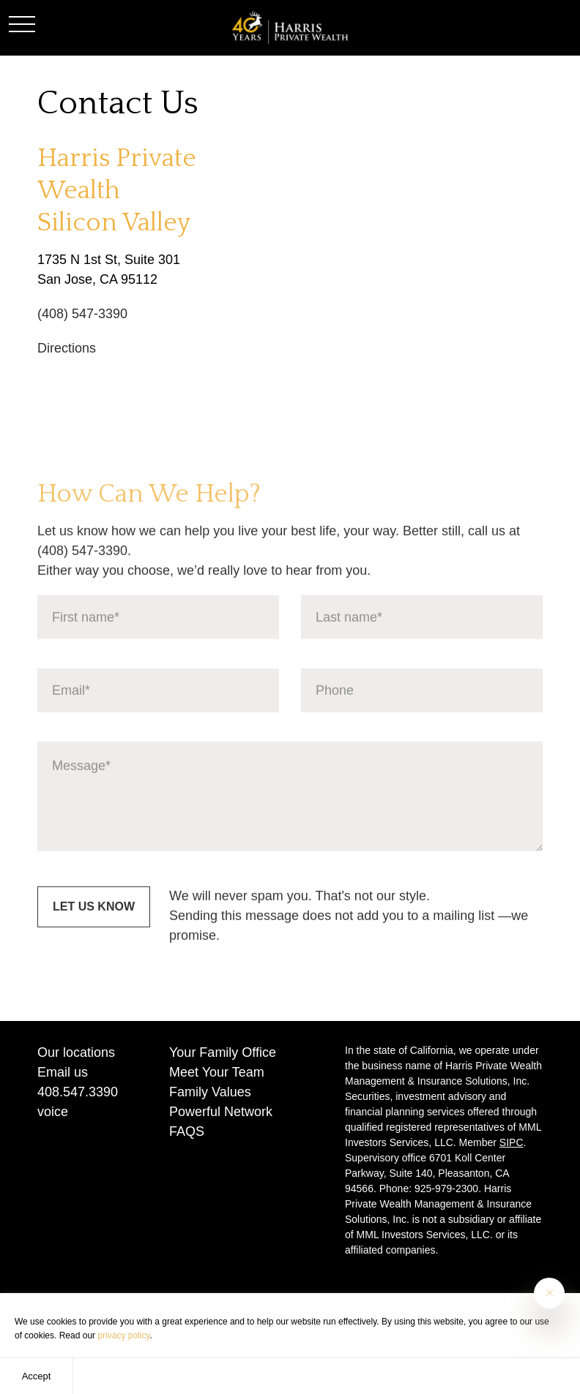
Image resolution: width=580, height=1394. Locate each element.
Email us (62, 1072)
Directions (66, 348)
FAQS (186, 1131)
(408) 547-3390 (82, 313)
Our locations (76, 1052)
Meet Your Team (216, 1072)
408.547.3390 (77, 1092)
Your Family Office (222, 1052)
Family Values (210, 1092)
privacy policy (123, 1335)
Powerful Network (220, 1111)
